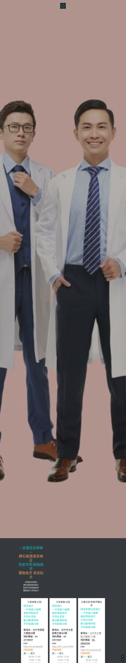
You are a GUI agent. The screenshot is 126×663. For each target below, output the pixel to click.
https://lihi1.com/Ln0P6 (82, 619)
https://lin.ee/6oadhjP (36, 619)
